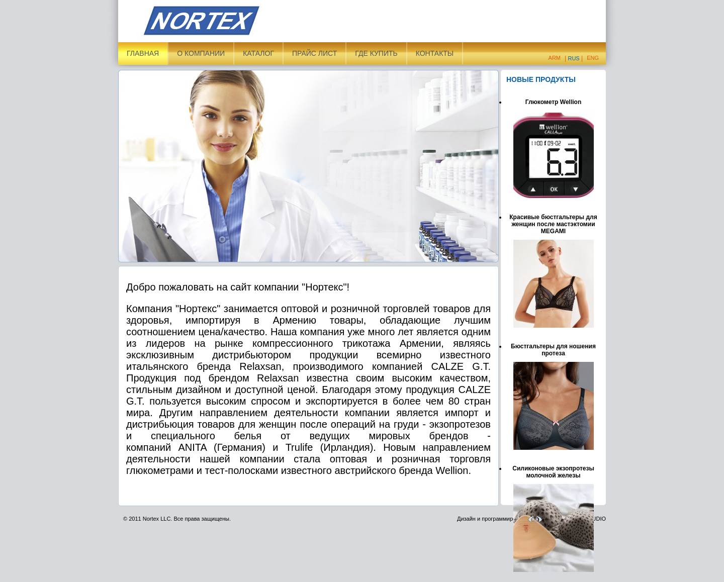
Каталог (258, 53)
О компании (201, 53)
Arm (555, 58)
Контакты (435, 53)
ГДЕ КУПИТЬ (376, 53)
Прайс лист (314, 53)
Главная (143, 53)
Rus (573, 58)
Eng (593, 58)
